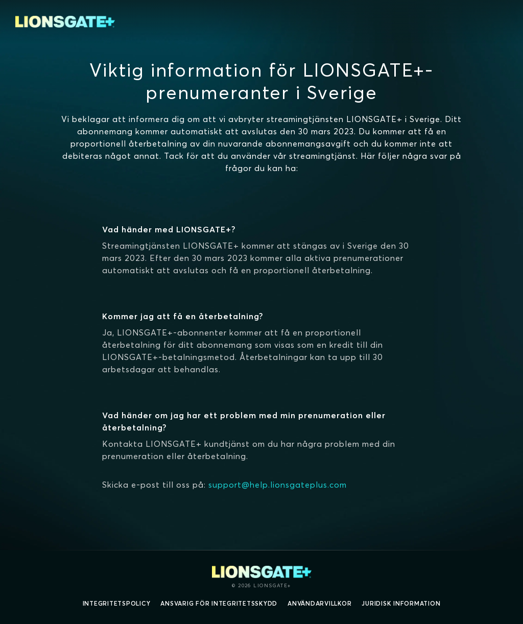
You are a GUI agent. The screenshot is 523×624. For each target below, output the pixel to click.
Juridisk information (401, 603)
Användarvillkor (319, 603)
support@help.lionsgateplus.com (277, 484)
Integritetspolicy (117, 603)
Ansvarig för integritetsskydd (218, 603)
